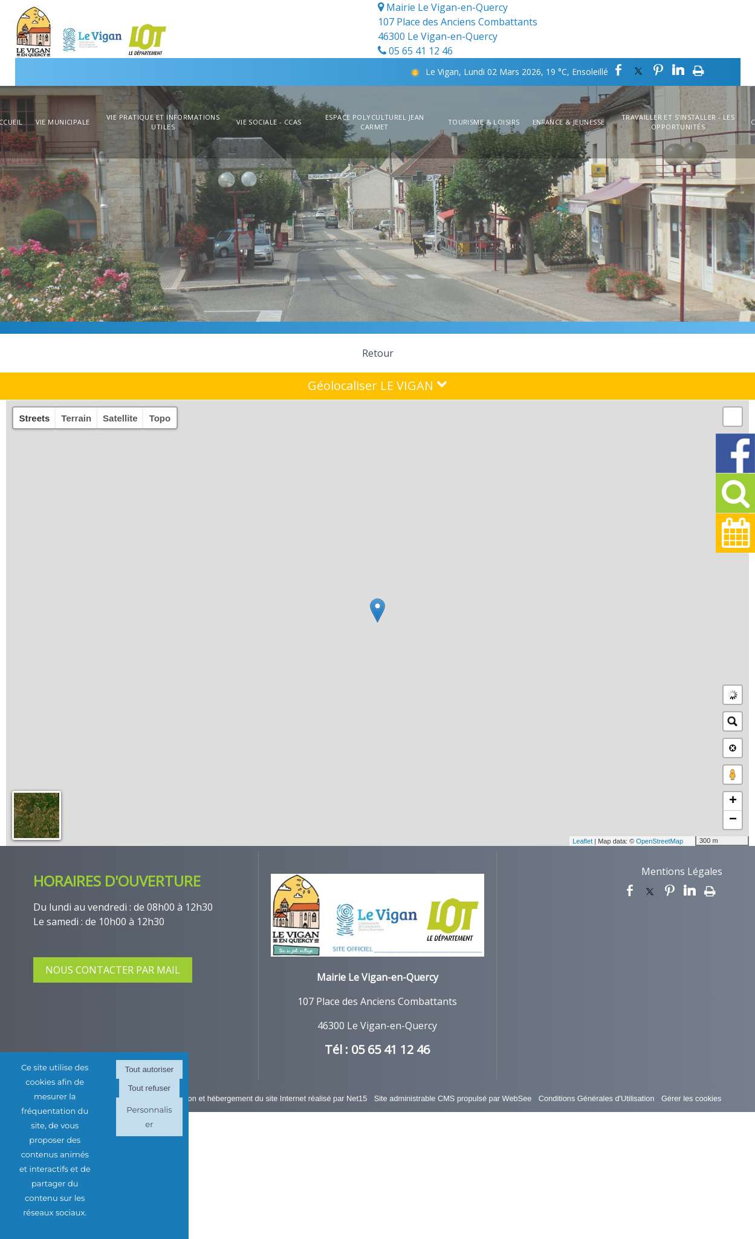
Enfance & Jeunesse (569, 121)
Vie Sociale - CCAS (269, 121)
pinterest (658, 70)
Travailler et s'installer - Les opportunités (678, 122)
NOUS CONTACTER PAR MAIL (112, 970)
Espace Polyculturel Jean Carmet (374, 122)
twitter (638, 70)
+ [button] (733, 801)
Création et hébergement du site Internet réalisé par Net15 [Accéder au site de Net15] (267, 1098)
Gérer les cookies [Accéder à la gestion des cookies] (691, 1098)
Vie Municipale (63, 121)
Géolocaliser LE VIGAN (377, 385)
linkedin (678, 70)
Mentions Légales (681, 871)
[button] (733, 417)
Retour (378, 353)
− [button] (733, 820)
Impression (698, 70)
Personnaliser (149, 1117)
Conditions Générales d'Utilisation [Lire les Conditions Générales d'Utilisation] (597, 1098)
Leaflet (582, 841)
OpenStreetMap (659, 841)
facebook (618, 70)
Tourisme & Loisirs (484, 121)
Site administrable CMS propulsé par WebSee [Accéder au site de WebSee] (453, 1098)
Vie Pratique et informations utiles (162, 122)
